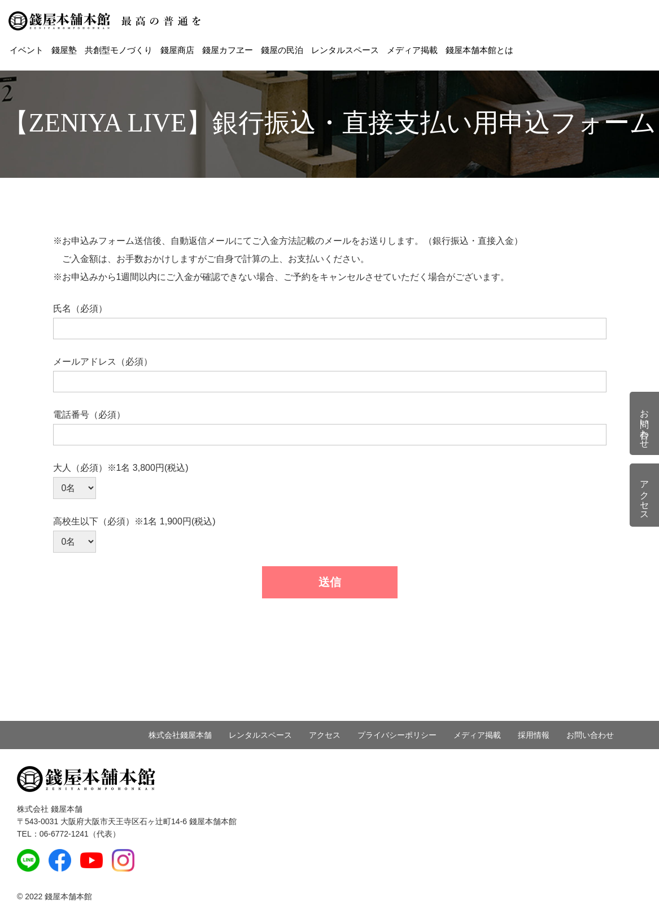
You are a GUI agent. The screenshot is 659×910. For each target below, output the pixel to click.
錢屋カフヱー (227, 50)
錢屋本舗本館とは (479, 50)
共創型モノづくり (118, 50)
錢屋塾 (64, 50)
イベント (26, 50)
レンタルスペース (345, 50)
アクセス (325, 735)
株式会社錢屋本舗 (180, 735)
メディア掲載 (412, 50)
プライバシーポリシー (397, 735)
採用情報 (533, 735)
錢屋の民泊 (282, 50)
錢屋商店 (177, 50)
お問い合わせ (590, 735)
